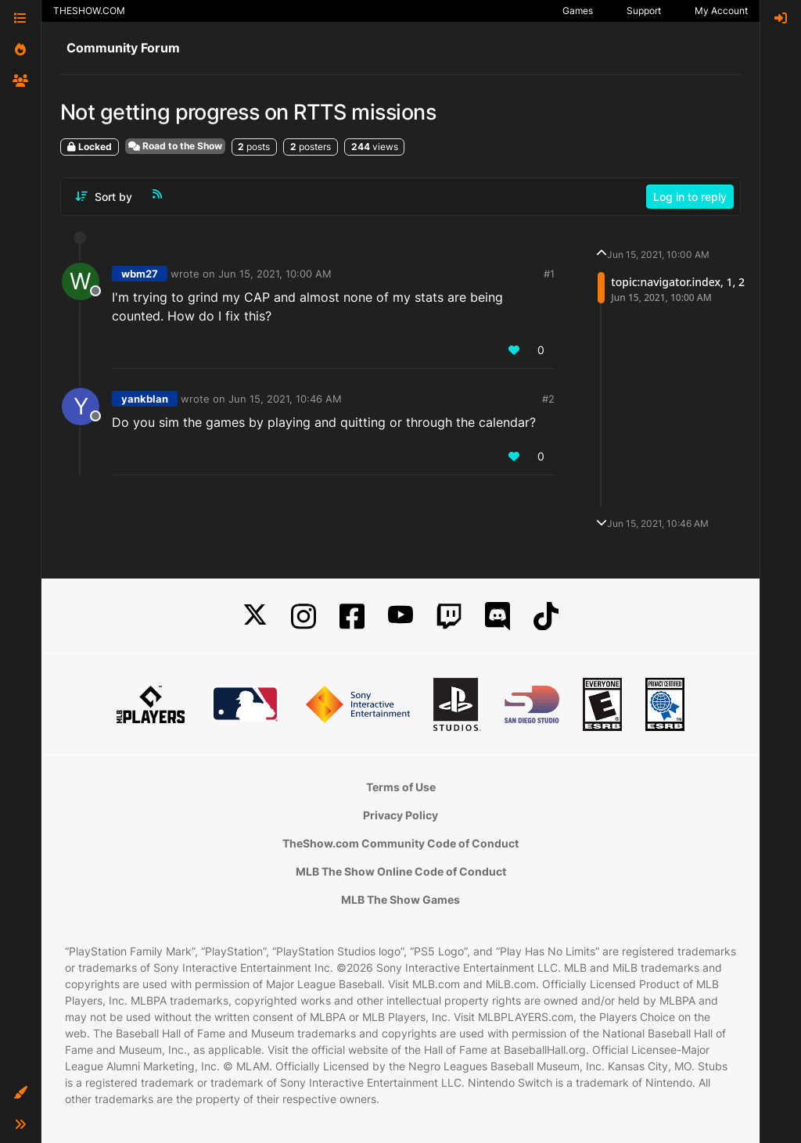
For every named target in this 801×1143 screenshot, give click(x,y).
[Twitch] (449, 616)
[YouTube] (400, 616)
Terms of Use (401, 787)
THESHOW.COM (89, 10)
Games (577, 10)
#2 (548, 398)
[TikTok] (546, 616)
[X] (255, 616)
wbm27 (139, 273)
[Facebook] (352, 616)
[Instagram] (303, 616)
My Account (721, 10)
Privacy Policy (400, 815)
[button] (20, 1092)
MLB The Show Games (400, 899)
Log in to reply (690, 196)
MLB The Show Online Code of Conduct (401, 871)
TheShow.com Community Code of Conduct (400, 843)
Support (644, 10)
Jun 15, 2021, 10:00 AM (275, 273)
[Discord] (497, 616)
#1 (549, 273)
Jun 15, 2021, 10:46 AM (285, 398)
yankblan (144, 398)
